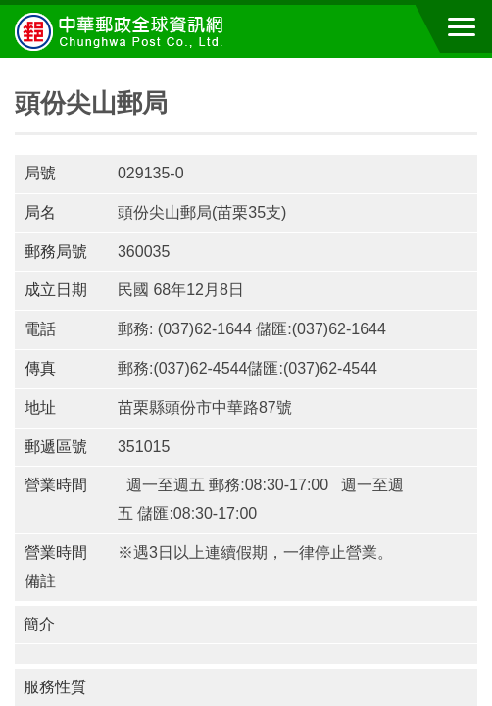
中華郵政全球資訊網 (122, 31)
